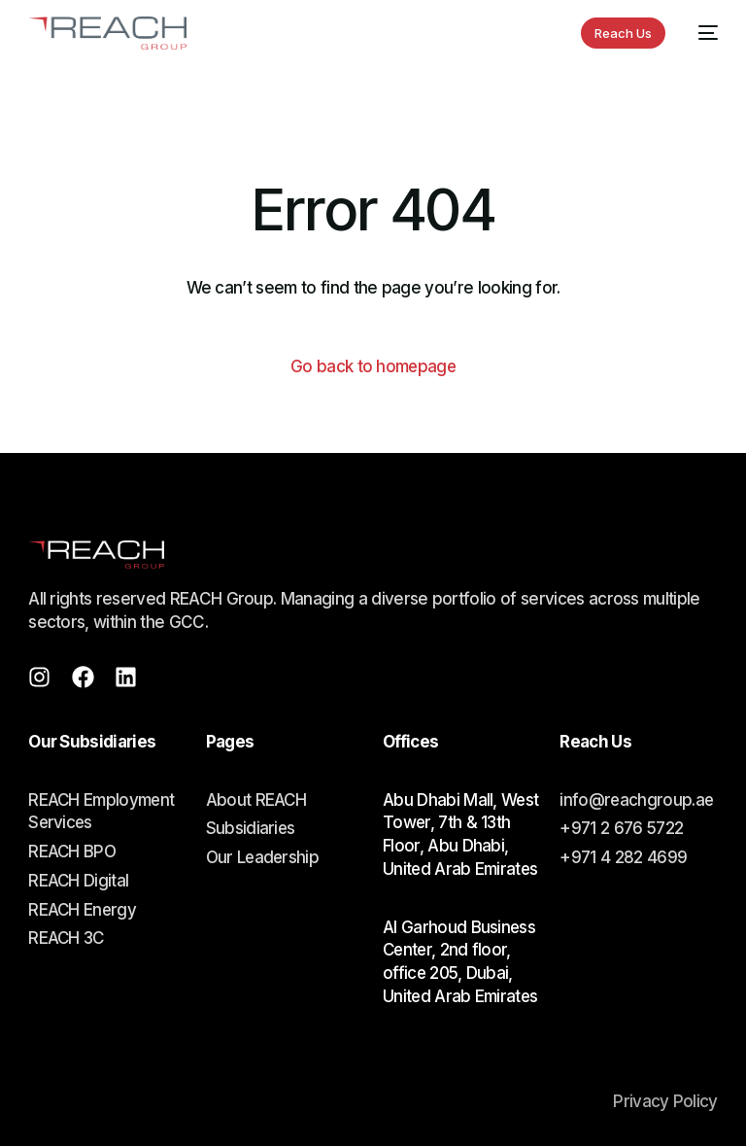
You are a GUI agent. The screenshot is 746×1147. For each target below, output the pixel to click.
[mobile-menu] (701, 33)
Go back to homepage (373, 366)
